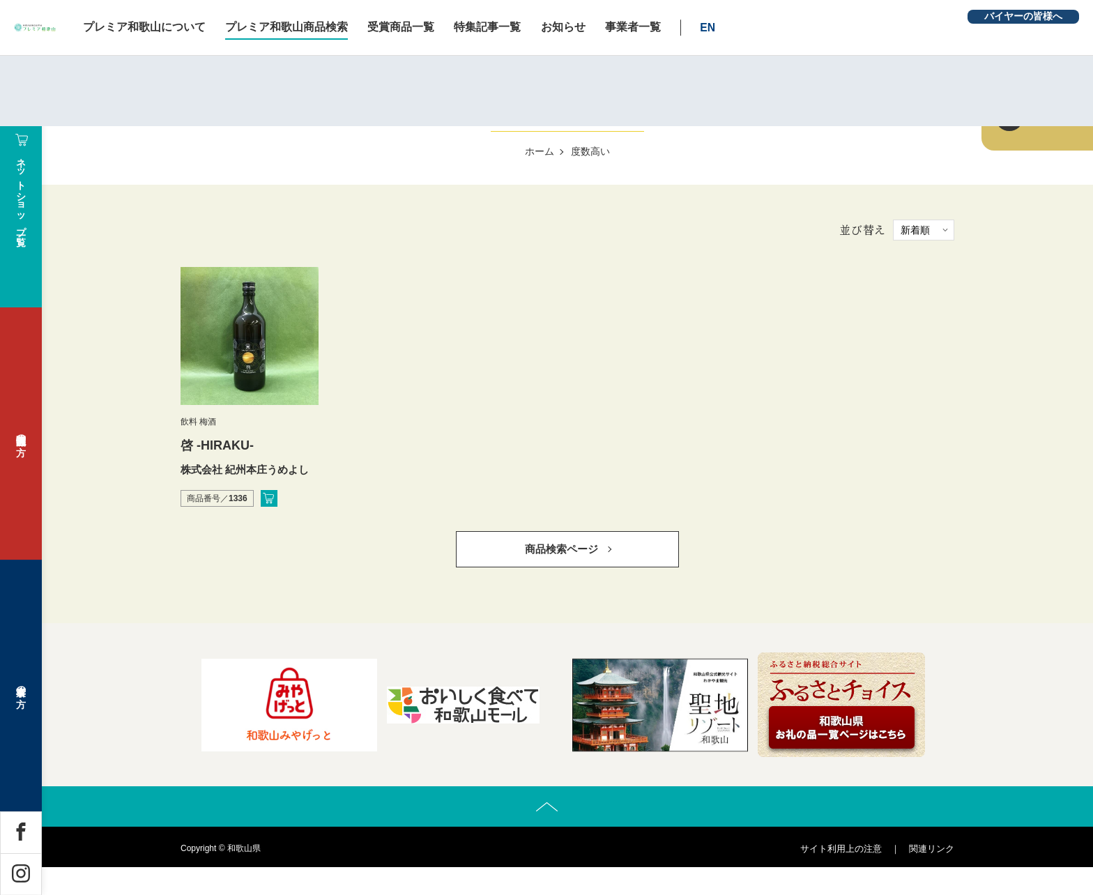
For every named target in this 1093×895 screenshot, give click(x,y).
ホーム (539, 151)
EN (826, 27)
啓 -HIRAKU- (217, 445)
